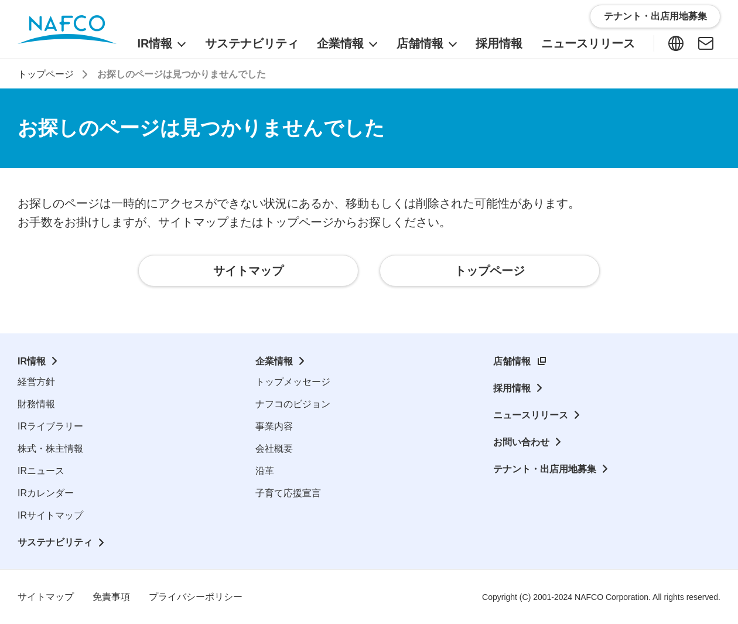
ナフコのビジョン (292, 404)
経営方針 (36, 382)
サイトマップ (46, 597)
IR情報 (32, 361)
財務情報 (36, 404)
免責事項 (111, 597)
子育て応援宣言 (288, 493)
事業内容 (274, 426)
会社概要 (274, 448)
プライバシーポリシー (195, 597)
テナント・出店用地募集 (544, 469)
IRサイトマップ (50, 515)
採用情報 (512, 388)
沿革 (264, 471)
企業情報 (274, 361)
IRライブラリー (50, 426)
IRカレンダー (46, 493)
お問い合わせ (521, 442)
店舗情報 (512, 361)
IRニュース (41, 471)
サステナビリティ (55, 542)
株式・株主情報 (50, 448)
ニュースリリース (530, 415)
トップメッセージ (292, 382)
